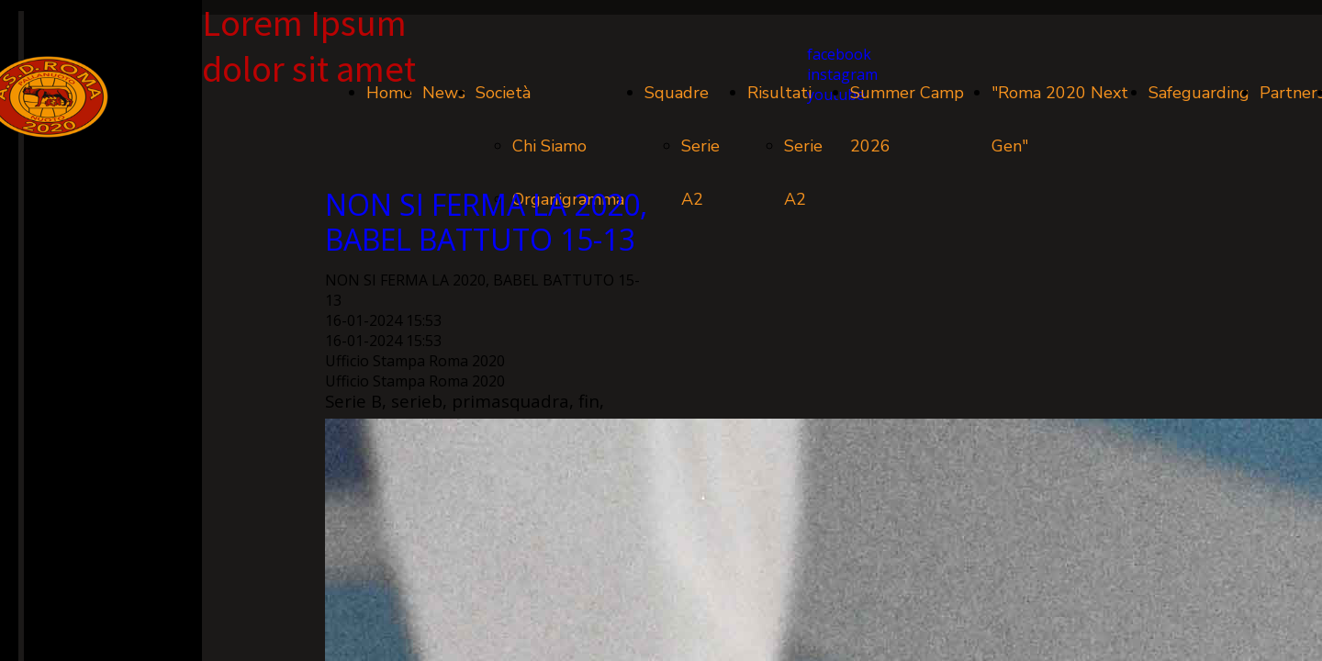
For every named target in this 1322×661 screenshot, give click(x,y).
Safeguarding (1198, 93)
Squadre (676, 93)
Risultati (779, 93)
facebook (839, 54)
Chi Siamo (549, 146)
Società (503, 93)
